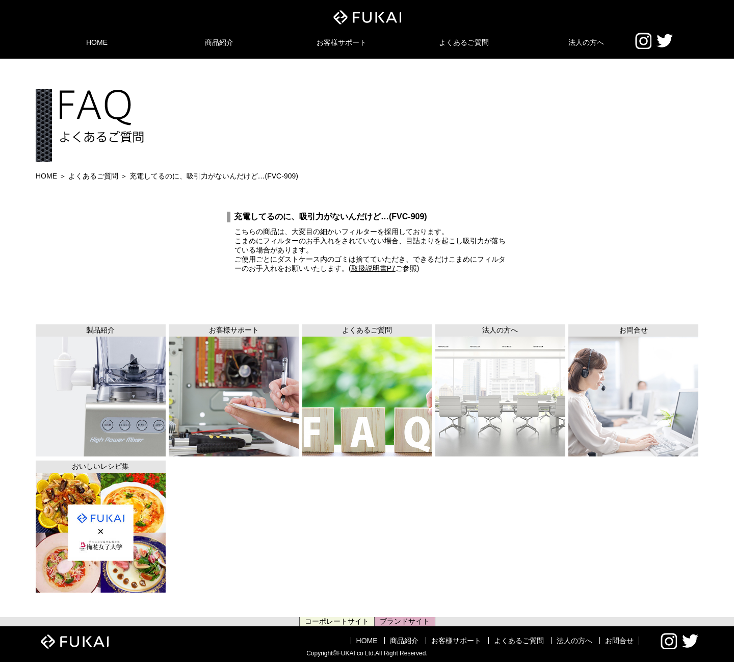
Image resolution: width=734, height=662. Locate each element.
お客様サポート (341, 42)
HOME (97, 42)
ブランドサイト (405, 621)
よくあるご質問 (464, 42)
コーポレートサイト (337, 621)
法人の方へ (586, 42)
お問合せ (619, 640)
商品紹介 (219, 42)
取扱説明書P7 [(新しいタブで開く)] (373, 268)
